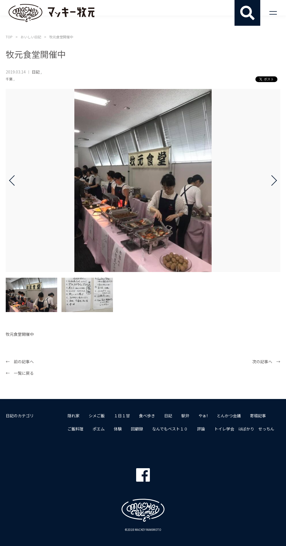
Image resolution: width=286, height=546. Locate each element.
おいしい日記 (31, 36)
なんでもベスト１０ (170, 429)
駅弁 (185, 415)
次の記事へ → (266, 361)
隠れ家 (73, 415)
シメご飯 (97, 415)
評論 (201, 429)
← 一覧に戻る (20, 373)
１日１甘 (122, 415)
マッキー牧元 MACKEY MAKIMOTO (51, 13)
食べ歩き (147, 415)
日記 (36, 72)
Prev (14, 180)
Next (271, 180)
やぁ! (203, 415)
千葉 (9, 78)
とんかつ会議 (229, 415)
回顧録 (137, 429)
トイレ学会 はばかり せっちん (244, 429)
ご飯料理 (75, 429)
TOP (9, 36)
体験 (118, 429)
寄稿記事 (258, 415)
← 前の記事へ (20, 361)
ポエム (99, 429)
